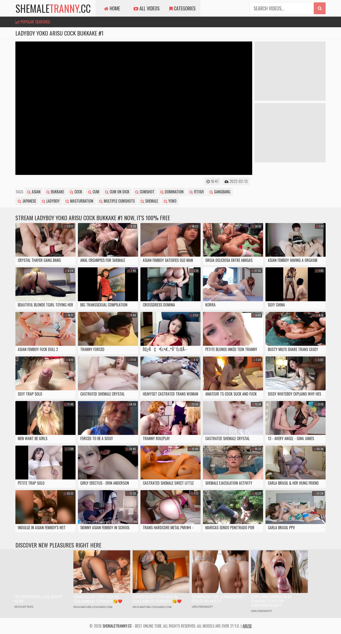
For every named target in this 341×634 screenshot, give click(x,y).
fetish (196, 192)
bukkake (55, 192)
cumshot (144, 192)
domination (172, 192)
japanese (27, 201)
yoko (170, 201)
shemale (149, 201)
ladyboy (51, 201)
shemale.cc (53, 8)
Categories (182, 8)
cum (93, 192)
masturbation (79, 201)
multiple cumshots (117, 201)
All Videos (147, 8)
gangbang (220, 192)
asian (33, 192)
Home (112, 8)
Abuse (247, 626)
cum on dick (117, 192)
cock (76, 192)
